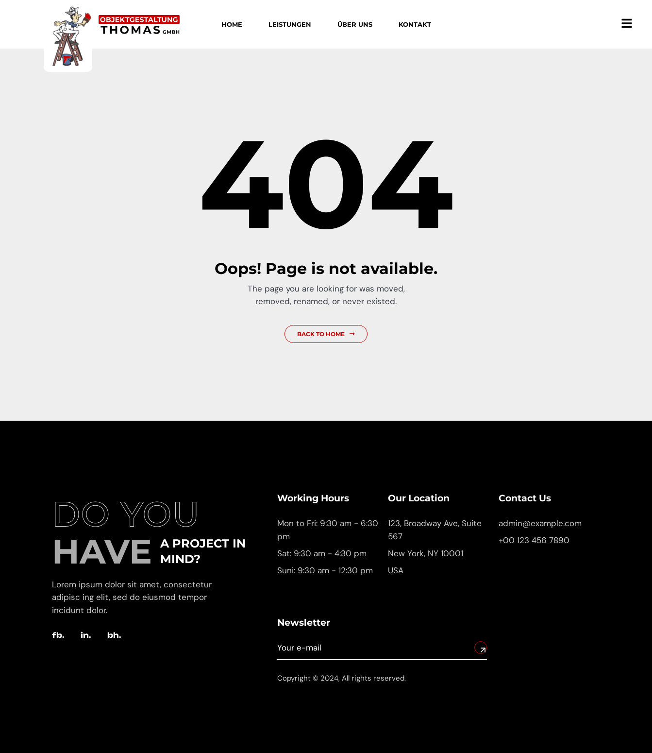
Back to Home (326, 334)
